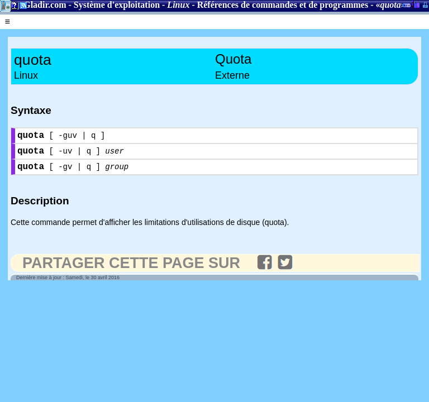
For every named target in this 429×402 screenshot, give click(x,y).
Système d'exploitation (117, 4)
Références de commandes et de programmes (282, 4)
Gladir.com (44, 4)
